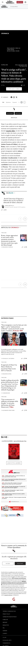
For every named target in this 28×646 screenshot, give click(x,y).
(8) (25, 247)
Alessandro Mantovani (8, 410)
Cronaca (5, 33)
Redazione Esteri (6, 373)
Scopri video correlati (14, 89)
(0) (5, 210)
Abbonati (19, 2)
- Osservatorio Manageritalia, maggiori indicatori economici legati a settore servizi (12, 491)
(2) (25, 410)
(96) (25, 358)
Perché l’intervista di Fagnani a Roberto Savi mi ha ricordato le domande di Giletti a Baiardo (14, 201)
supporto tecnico (8, 595)
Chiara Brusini (5, 393)
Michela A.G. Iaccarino (7, 358)
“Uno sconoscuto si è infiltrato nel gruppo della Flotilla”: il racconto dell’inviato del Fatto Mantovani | (9, 403)
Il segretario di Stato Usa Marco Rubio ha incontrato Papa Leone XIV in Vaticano (9, 368)
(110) (25, 85)
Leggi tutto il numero (14, 463)
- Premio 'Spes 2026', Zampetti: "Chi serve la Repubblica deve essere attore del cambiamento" (12, 483)
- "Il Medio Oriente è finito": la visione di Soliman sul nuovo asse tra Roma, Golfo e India (13, 476)
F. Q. (2, 85)
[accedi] (25, 2)
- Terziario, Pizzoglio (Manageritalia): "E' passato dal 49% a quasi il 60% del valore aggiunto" (13, 487)
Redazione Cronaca (7, 247)
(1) (25, 373)
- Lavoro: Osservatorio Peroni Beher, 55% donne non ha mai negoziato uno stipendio (13, 480)
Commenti (4, 97)
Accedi (8, 563)
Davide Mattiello (9, 205)
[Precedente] (20, 219)
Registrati (20, 563)
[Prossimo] (25, 219)
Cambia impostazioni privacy (10, 616)
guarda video (10, 131)
